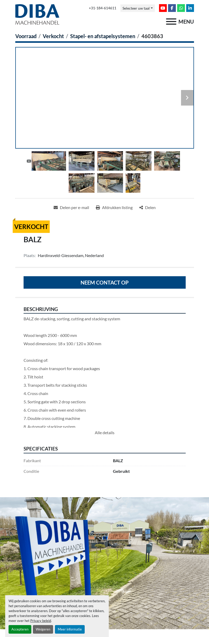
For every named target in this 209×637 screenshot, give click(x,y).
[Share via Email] (71, 207)
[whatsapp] (181, 8)
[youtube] (163, 8)
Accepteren (19, 629)
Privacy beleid (40, 621)
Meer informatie (70, 629)
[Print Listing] (114, 207)
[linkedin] (190, 8)
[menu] (171, 21)
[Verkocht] (53, 36)
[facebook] (172, 8)
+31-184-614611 (102, 8)
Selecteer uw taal (136, 8)
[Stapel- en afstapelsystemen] (102, 36)
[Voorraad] (26, 36)
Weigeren (43, 629)
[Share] (147, 207)
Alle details (104, 432)
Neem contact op (105, 282)
